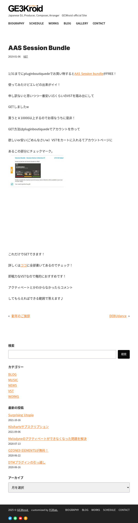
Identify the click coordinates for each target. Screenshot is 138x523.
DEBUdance (117, 315)
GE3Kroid (23, 510)
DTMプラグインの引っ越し (26, 462)
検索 (123, 354)
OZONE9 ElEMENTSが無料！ (28, 450)
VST (25, 56)
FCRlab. (53, 510)
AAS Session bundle (88, 73)
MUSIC (13, 380)
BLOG (12, 374)
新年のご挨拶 (21, 315)
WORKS (13, 396)
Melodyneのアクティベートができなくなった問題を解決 (47, 438)
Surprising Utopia (20, 415)
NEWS (12, 385)
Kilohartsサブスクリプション (28, 426)
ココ (24, 265)
